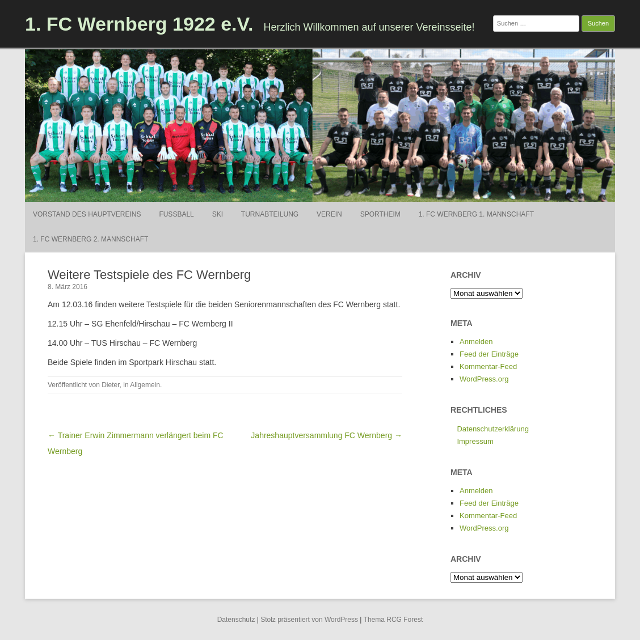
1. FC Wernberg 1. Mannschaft (476, 214)
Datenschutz (236, 620)
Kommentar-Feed (488, 366)
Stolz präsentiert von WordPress (309, 620)
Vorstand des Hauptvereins (87, 214)
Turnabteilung (269, 214)
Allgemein (145, 385)
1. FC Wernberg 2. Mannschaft (90, 239)
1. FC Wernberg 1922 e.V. (139, 24)
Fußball (176, 214)
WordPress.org (484, 379)
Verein (329, 214)
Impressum (475, 441)
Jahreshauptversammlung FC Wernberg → (326, 435)
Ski (217, 214)
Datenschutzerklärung (492, 429)
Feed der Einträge (489, 354)
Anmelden (476, 341)
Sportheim (380, 214)
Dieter (110, 385)
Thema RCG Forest (393, 620)
